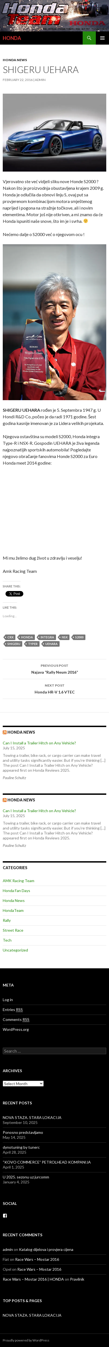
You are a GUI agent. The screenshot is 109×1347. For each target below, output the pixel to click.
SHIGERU (13, 644)
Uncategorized (15, 950)
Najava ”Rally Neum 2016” (54, 668)
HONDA (12, 38)
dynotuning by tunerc (21, 1147)
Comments (16, 1019)
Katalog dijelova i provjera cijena (46, 1249)
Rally (7, 920)
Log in (8, 999)
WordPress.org (16, 1029)
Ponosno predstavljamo (23, 1132)
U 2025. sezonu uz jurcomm (26, 1177)
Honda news (21, 732)
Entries (13, 1009)
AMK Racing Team (18, 880)
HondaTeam (13, 910)
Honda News (15, 60)
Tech (7, 940)
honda (27, 637)
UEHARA (51, 644)
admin (40, 80)
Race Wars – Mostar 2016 (37, 1259)
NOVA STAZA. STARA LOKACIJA (32, 1117)
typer (33, 644)
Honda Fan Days (16, 890)
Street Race (13, 930)
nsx (65, 637)
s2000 (79, 637)
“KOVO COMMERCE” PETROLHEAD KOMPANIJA (47, 1162)
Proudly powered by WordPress (26, 1340)
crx (10, 637)
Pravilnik (77, 1279)
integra (47, 637)
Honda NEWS (21, 800)
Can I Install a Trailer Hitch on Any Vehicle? (39, 743)
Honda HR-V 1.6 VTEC (54, 688)
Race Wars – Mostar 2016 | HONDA (33, 1279)
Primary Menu (102, 38)
